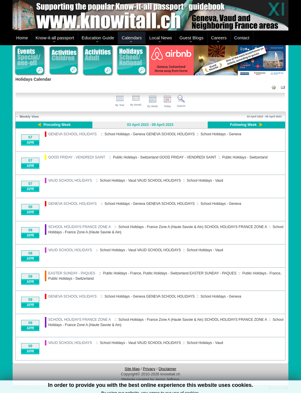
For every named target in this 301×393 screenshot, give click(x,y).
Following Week (243, 125)
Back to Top (278, 387)
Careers (218, 37)
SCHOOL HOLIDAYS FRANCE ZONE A (79, 227)
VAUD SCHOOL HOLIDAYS (70, 180)
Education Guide (98, 37)
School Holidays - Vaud (205, 180)
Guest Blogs (192, 37)
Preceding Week (56, 125)
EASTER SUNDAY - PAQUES (71, 273)
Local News (160, 37)
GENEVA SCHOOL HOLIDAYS (72, 134)
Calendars (132, 37)
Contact (241, 37)
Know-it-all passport (54, 37)
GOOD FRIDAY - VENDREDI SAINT (76, 157)
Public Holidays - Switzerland (245, 157)
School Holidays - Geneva (221, 134)
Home (22, 37)
